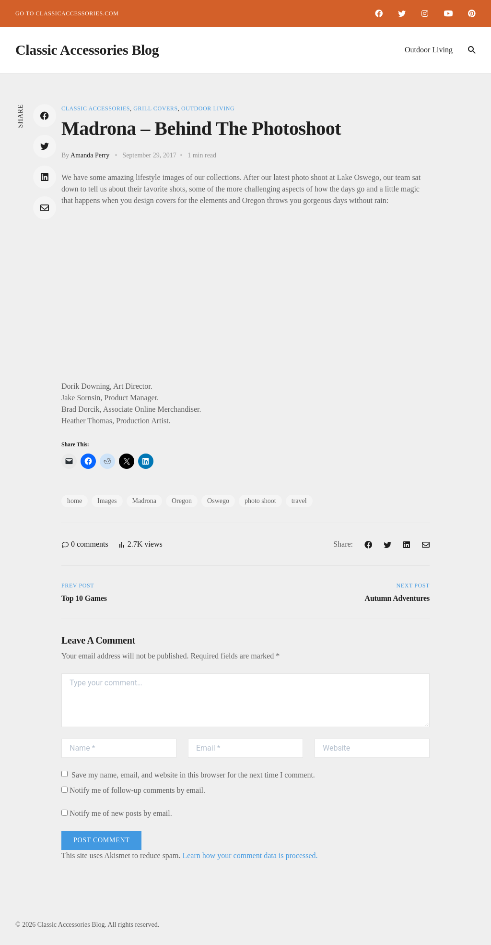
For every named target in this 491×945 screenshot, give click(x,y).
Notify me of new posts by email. (121, 813)
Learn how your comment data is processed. (249, 855)
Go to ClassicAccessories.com (66, 13)
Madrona (144, 500)
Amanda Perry (89, 155)
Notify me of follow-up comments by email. (137, 790)
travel (299, 500)
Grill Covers (155, 108)
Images (107, 500)
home (74, 500)
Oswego (218, 500)
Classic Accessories (95, 108)
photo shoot (260, 500)
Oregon (182, 500)
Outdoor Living (429, 50)
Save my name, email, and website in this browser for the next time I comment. (188, 775)
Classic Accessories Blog (87, 50)
